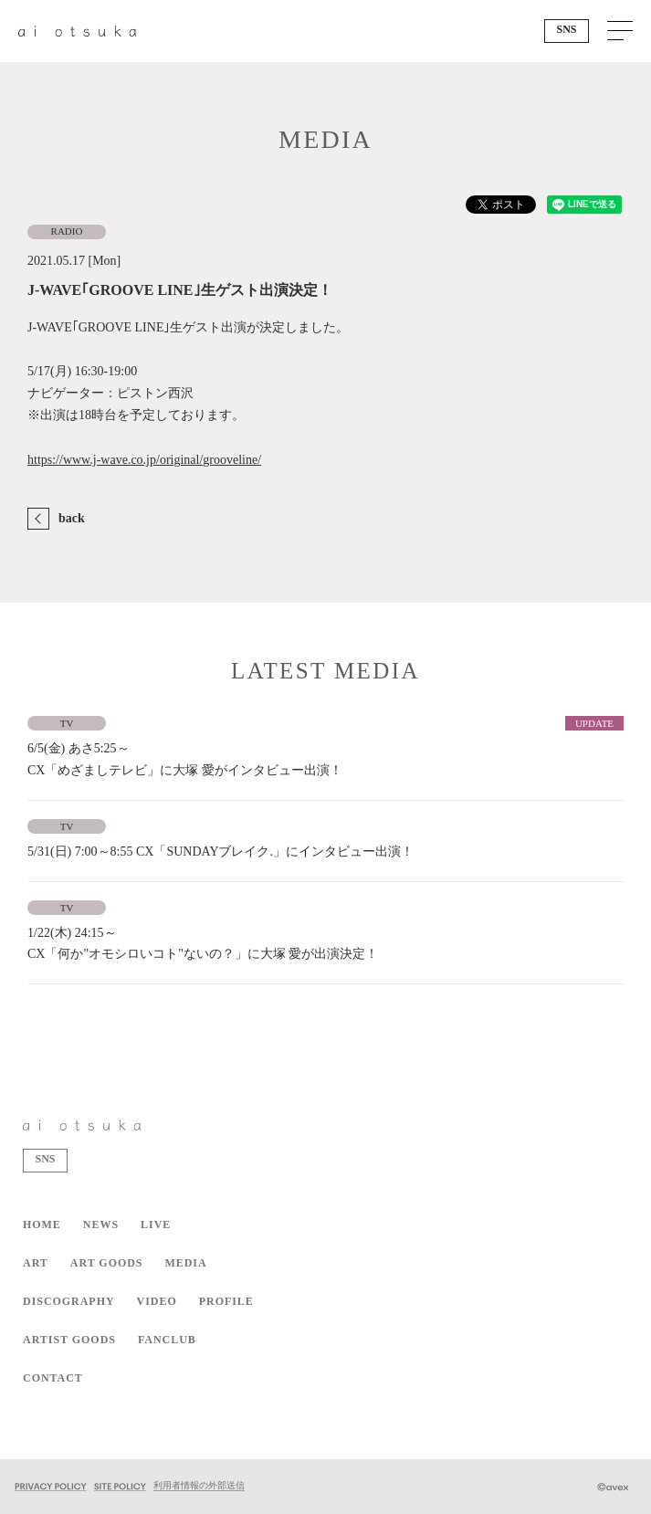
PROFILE (226, 1301)
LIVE (156, 1224)
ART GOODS (106, 1262)
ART (35, 1262)
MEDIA (185, 1262)
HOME (42, 1224)
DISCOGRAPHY (69, 1301)
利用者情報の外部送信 (199, 1485)
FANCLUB (167, 1339)
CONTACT (53, 1378)
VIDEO (157, 1301)
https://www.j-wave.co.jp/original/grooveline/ (144, 460)
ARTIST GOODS (69, 1339)
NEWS (101, 1224)
